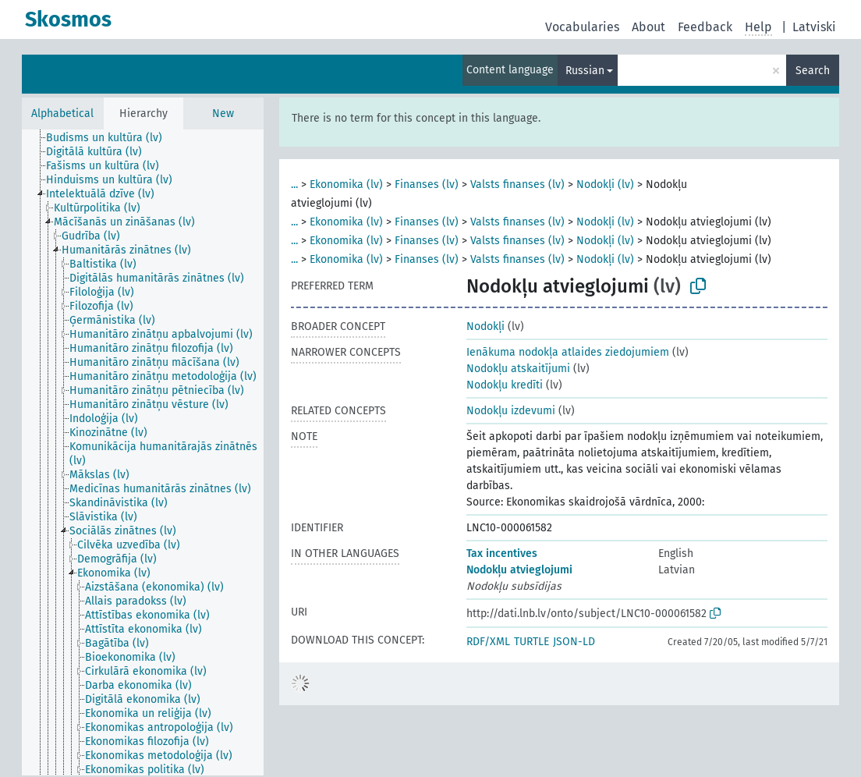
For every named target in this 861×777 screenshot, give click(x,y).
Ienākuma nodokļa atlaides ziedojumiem (567, 352)
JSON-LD (574, 641)
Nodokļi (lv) (605, 184)
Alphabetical (62, 113)
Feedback (705, 27)
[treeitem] (110, 138)
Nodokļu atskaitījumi (518, 368)
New (223, 113)
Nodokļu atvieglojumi (519, 570)
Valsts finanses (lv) (517, 184)
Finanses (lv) (427, 184)
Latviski (814, 27)
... (294, 184)
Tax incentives (501, 553)
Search (812, 70)
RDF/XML (488, 641)
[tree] (143, 452)
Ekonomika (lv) (346, 184)
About (648, 27)
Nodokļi (485, 326)
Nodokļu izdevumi (510, 410)
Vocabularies (582, 27)
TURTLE (531, 641)
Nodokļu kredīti (504, 385)
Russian (584, 70)
